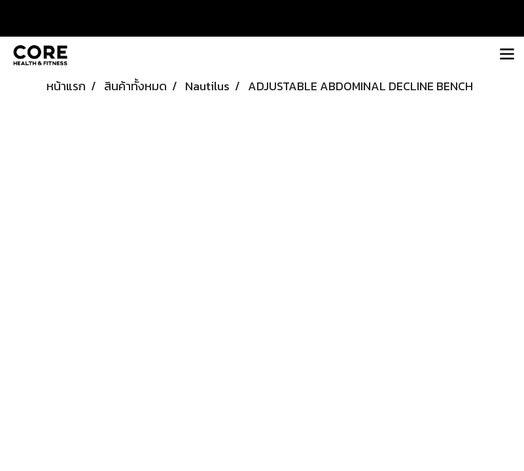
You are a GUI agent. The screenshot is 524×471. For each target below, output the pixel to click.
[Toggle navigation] (507, 55)
